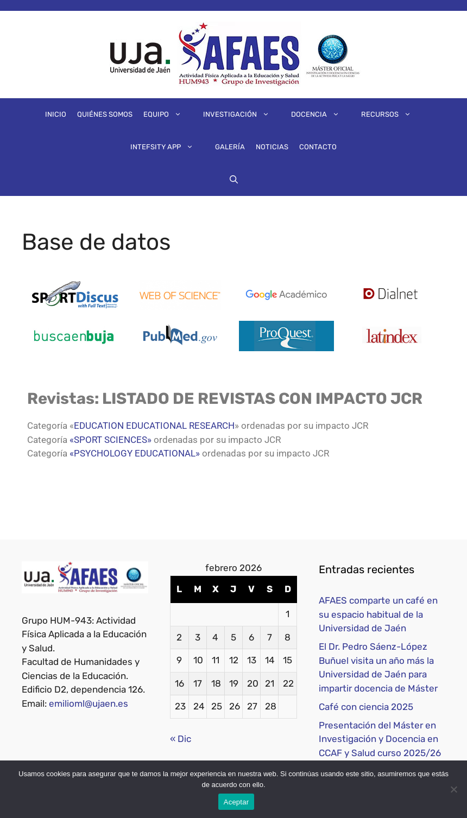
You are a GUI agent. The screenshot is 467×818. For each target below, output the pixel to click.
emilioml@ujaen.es (88, 703)
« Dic (180, 738)
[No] (453, 789)
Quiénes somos (104, 114)
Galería (230, 147)
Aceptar (236, 802)
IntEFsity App (167, 147)
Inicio (55, 114)
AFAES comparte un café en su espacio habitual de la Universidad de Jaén (378, 614)
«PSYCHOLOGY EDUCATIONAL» (135, 453)
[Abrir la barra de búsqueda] (234, 179)
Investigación (241, 114)
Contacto (318, 147)
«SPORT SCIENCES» (111, 439)
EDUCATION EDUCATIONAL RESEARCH (154, 425)
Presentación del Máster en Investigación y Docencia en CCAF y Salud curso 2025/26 (380, 739)
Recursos (391, 114)
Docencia (320, 114)
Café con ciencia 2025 (366, 706)
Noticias (272, 147)
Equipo (167, 114)
